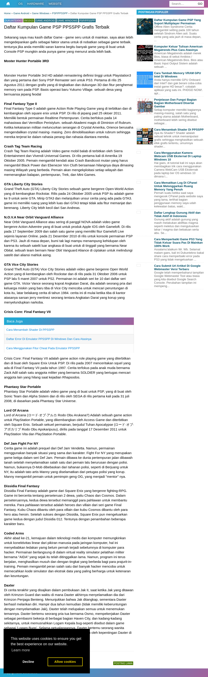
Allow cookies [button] (65, 661)
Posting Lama (123, 663)
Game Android (45, 20)
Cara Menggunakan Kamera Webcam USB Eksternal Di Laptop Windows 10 (177, 156)
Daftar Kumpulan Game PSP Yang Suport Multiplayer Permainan (177, 21)
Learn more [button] (20, 650)
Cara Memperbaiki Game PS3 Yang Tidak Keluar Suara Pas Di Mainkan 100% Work (178, 243)
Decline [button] (28, 661)
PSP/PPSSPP (87, 20)
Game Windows (67, 20)
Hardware (35, 3)
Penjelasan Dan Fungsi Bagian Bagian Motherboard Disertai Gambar (175, 103)
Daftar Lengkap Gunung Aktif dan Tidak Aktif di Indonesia (177, 214)
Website (55, 3)
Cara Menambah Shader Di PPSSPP (30, 329)
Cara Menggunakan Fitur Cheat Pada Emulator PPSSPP (43, 348)
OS (20, 3)
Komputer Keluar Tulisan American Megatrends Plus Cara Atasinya (178, 48)
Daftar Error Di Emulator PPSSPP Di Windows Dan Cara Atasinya (48, 339)
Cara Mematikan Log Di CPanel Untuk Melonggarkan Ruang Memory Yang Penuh (175, 186)
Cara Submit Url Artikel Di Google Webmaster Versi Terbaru (177, 267)
